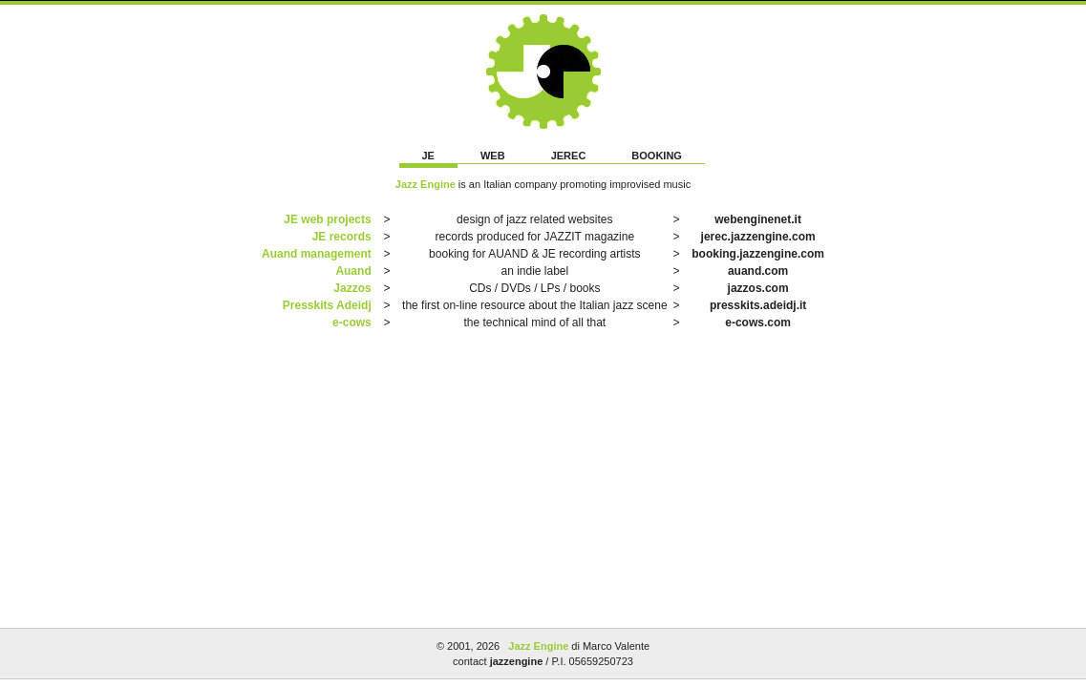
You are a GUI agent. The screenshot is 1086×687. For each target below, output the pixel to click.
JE (428, 155)
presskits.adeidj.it (758, 305)
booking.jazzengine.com (758, 253)
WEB (492, 155)
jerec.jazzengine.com (758, 236)
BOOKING (656, 155)
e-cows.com (758, 322)
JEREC (568, 155)
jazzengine (516, 661)
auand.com (758, 271)
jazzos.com (758, 288)
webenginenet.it (757, 219)
